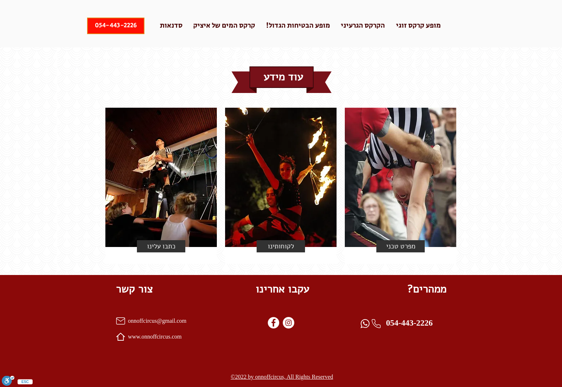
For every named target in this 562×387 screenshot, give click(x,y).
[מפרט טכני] (400, 246)
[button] (161, 246)
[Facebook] (273, 322)
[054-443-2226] (115, 26)
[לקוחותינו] (281, 246)
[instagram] (288, 322)
